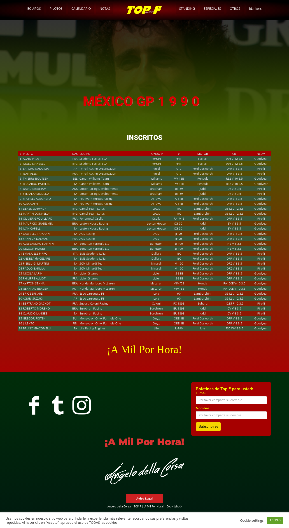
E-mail (201, 393)
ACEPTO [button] (275, 520)
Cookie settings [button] (252, 520)
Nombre (202, 408)
